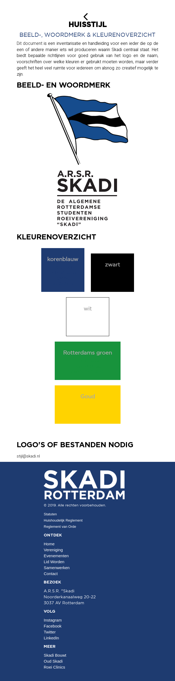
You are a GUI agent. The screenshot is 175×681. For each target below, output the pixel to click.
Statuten (50, 514)
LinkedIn (51, 638)
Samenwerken (57, 567)
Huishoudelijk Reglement (63, 520)
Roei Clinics (54, 667)
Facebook (52, 626)
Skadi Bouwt (55, 655)
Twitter (50, 632)
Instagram (53, 620)
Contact (51, 573)
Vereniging (53, 550)
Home (49, 544)
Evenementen (56, 555)
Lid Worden (54, 561)
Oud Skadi (53, 661)
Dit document (29, 43)
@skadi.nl (28, 456)
